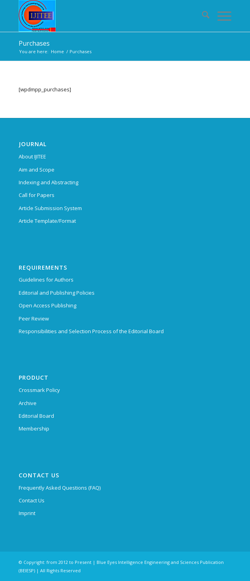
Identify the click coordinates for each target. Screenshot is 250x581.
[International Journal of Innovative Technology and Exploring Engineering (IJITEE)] (104, 16)
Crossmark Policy (39, 390)
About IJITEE (32, 156)
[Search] (201, 16)
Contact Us (32, 500)
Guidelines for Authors (46, 279)
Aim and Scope (36, 169)
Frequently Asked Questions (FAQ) (60, 487)
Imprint (27, 513)
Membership (34, 428)
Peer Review (34, 318)
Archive (28, 403)
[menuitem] (201, 16)
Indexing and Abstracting (48, 182)
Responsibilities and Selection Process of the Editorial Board (91, 331)
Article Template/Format (47, 220)
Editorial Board (36, 415)
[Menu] (220, 16)
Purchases (34, 43)
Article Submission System (50, 208)
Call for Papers (36, 195)
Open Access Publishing (47, 305)
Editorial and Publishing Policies (57, 292)
